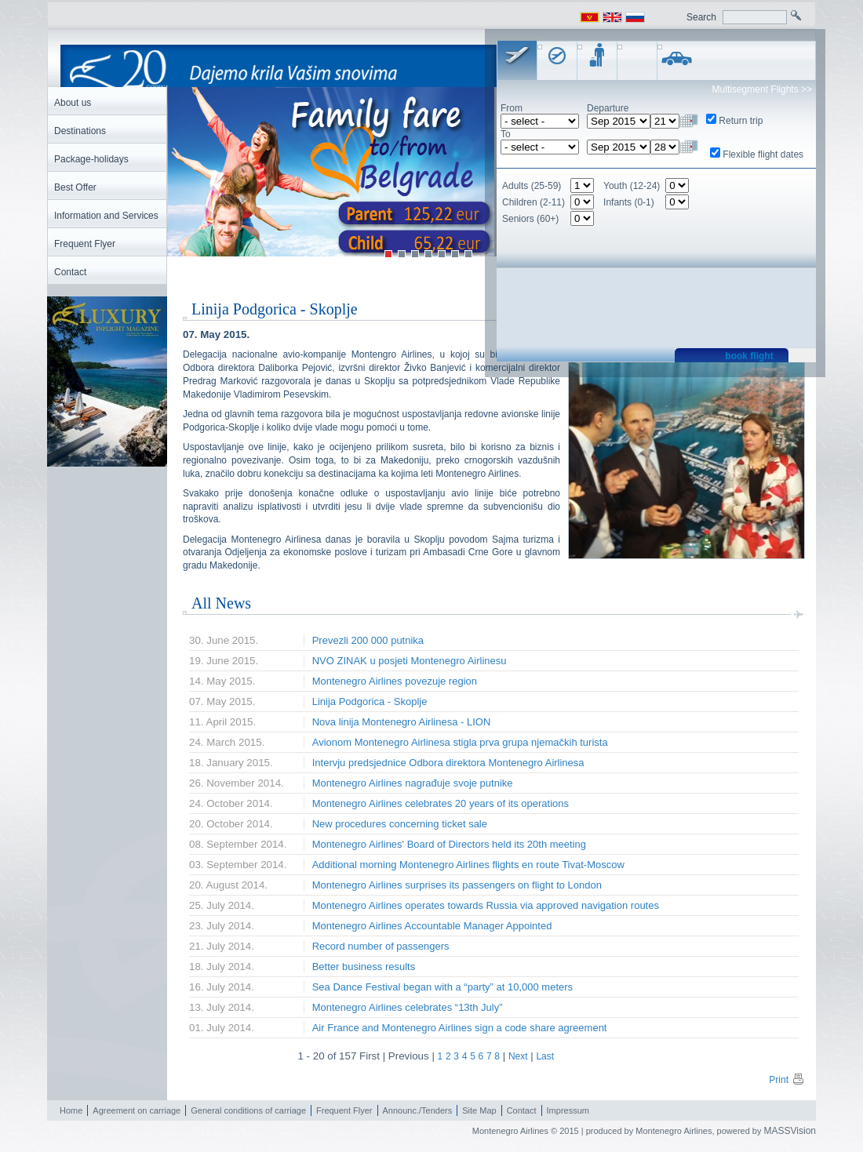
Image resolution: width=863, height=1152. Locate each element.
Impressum (568, 1110)
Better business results (364, 966)
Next (518, 1056)
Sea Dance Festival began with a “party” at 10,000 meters (442, 987)
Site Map (479, 1110)
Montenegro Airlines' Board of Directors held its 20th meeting (449, 844)
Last (545, 1056)
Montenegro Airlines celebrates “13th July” (407, 1007)
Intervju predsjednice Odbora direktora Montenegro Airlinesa (448, 763)
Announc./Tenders (418, 1110)
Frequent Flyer (344, 1110)
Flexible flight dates (763, 154)
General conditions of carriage (248, 1110)
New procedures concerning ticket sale (399, 824)
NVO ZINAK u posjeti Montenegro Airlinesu (409, 661)
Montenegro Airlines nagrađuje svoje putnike (412, 783)
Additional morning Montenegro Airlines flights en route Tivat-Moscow (468, 864)
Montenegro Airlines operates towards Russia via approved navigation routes (485, 905)
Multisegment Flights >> (762, 89)
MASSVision (790, 1130)
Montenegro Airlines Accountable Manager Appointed (432, 926)
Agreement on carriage (136, 1110)
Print (787, 1079)
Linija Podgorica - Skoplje (370, 701)
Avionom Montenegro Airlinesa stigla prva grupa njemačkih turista (460, 742)
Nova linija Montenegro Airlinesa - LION (401, 722)
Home (71, 1110)
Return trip (741, 120)
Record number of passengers (381, 946)
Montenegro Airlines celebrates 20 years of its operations (440, 803)
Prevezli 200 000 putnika (368, 640)
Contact (522, 1110)
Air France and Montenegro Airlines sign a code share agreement (459, 1028)
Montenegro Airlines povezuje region (394, 681)
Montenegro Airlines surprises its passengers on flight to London (457, 885)
